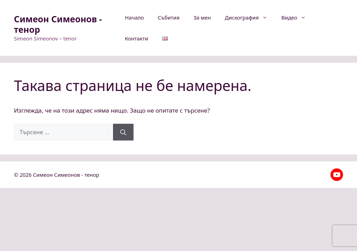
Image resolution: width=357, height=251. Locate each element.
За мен (202, 17)
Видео (297, 17)
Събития (169, 17)
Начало (134, 17)
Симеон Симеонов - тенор (58, 24)
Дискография (249, 17)
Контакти (136, 38)
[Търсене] (123, 132)
